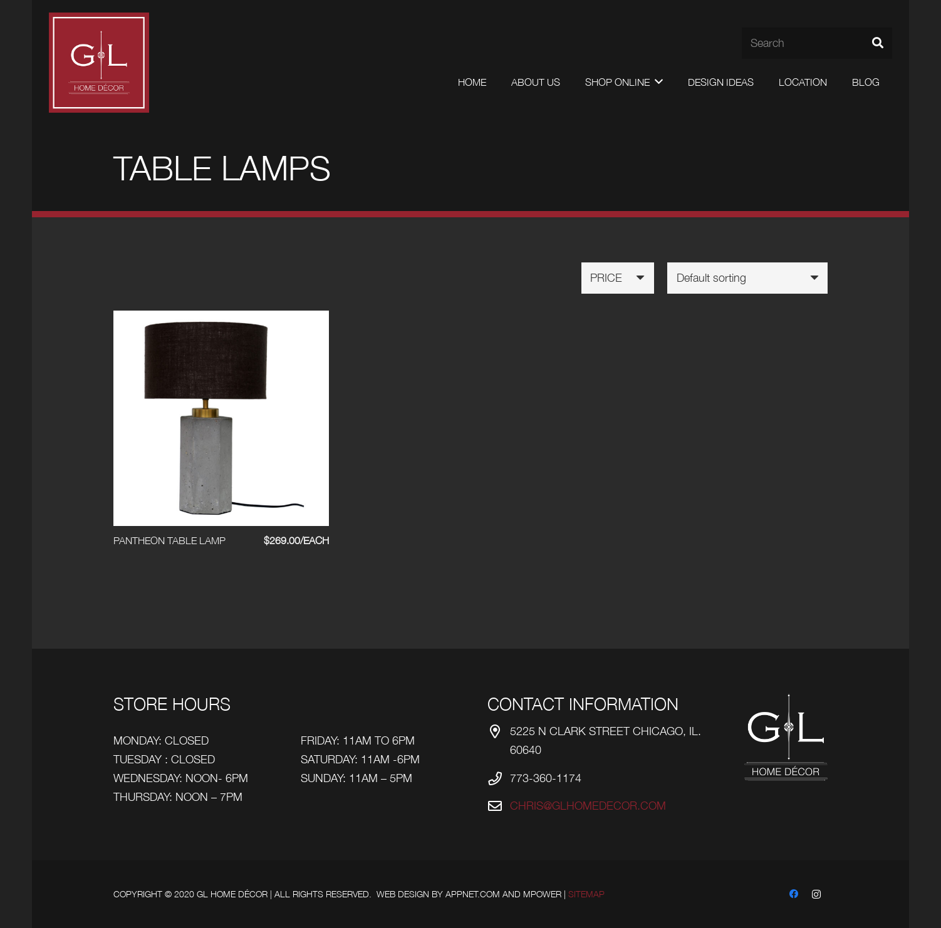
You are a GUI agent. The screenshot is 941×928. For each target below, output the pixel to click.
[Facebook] (793, 894)
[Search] (817, 43)
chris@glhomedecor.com (588, 805)
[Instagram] (816, 894)
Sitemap (586, 894)
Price (606, 277)
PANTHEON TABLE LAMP (169, 540)
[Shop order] (747, 278)
